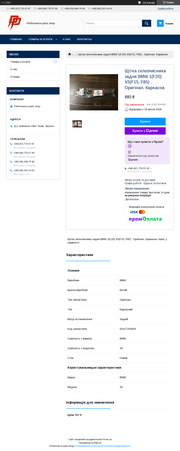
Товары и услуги (40, 39)
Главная (16, 39)
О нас (67, 39)
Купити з (145, 131)
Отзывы (15, 76)
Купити (145, 121)
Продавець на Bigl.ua (90, 442)
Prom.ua (107, 439)
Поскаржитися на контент (88, 446)
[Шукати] (146, 23)
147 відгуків (149, 2)
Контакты (84, 39)
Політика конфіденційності (117, 446)
